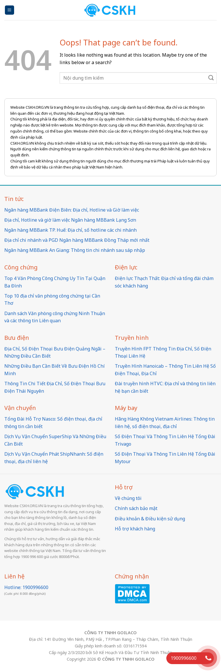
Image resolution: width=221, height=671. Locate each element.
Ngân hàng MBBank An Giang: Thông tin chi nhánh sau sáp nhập (74, 250)
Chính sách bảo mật (136, 508)
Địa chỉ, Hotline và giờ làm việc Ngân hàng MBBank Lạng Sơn (70, 220)
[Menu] (9, 10)
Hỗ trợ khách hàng (135, 529)
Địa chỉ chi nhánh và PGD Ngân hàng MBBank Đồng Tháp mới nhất (76, 240)
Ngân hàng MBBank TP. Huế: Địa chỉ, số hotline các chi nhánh (70, 230)
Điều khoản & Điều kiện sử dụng (150, 518)
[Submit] (211, 77)
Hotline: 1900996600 (26, 587)
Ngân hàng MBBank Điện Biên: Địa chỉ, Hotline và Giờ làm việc (71, 210)
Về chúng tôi (128, 498)
